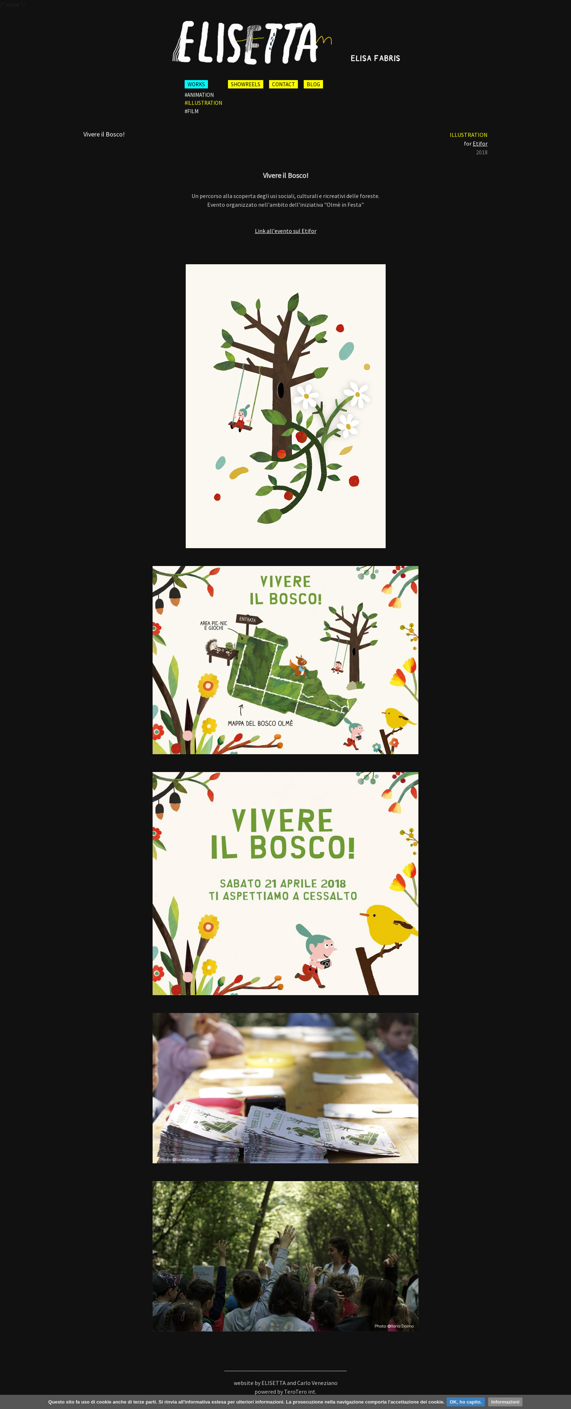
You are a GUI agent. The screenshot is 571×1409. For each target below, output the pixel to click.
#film (191, 111)
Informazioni (505, 1402)
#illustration (203, 102)
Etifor (480, 143)
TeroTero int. (300, 1391)
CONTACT (283, 84)
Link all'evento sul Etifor (285, 230)
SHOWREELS (245, 84)
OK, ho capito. (466, 1402)
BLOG (313, 84)
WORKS (196, 84)
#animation (199, 94)
